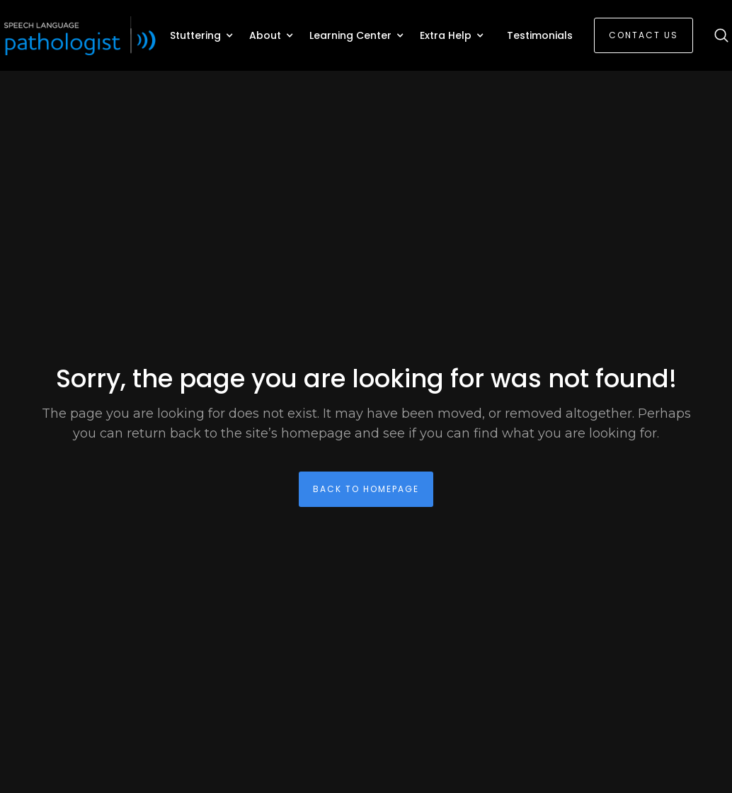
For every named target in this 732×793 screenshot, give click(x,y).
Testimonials (540, 35)
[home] (81, 35)
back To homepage (366, 489)
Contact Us (643, 35)
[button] (202, 35)
